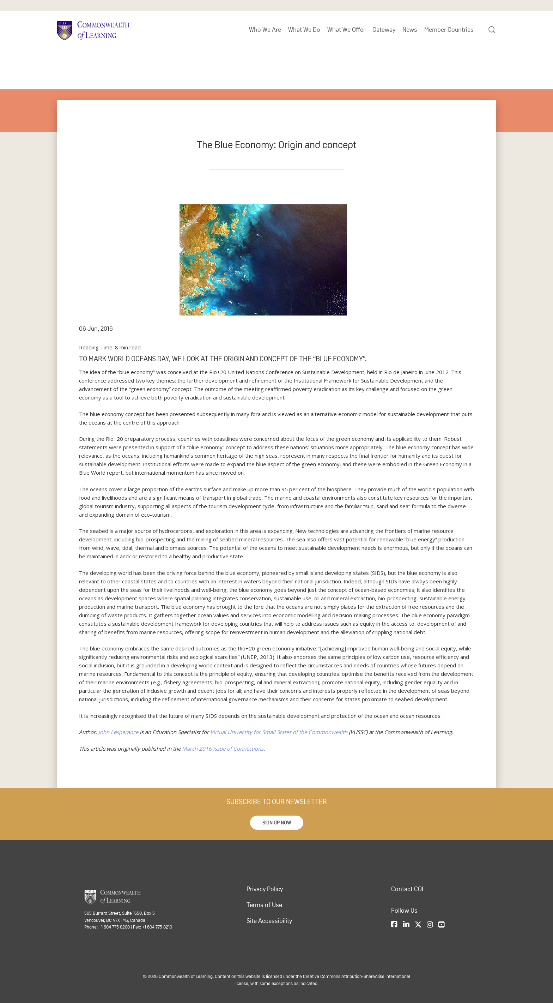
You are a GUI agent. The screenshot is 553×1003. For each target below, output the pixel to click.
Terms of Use (264, 904)
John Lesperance (118, 731)
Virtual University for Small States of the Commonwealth (278, 731)
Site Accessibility (269, 920)
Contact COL (408, 889)
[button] (276, 823)
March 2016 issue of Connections (222, 748)
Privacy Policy (265, 889)
